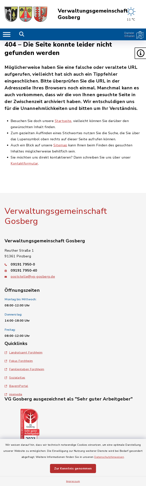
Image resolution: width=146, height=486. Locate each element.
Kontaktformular (24, 163)
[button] (140, 53)
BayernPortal (16, 386)
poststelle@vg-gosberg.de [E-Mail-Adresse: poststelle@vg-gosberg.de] (33, 276)
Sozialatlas (15, 378)
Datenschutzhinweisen (109, 457)
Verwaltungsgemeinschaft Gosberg (93, 14)
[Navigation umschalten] (6, 34)
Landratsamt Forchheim (24, 352)
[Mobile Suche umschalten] (21, 34)
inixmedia (13, 394)
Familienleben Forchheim (24, 369)
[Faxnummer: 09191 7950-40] (73, 270)
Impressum (73, 481)
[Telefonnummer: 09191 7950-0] (73, 264)
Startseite (63, 121)
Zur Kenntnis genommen (73, 468)
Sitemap (60, 145)
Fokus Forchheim (19, 361)
